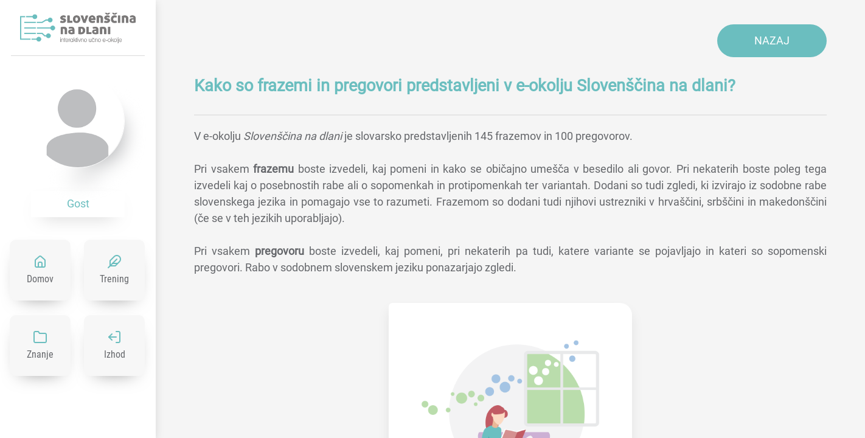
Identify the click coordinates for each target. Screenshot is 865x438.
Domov (40, 279)
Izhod (114, 354)
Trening (114, 279)
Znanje (40, 354)
